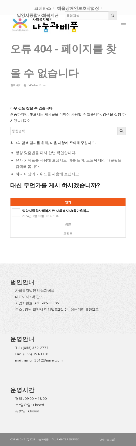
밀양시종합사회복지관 (38, 15)
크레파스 (42, 8)
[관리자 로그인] (107, 439)
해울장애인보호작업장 (78, 8)
